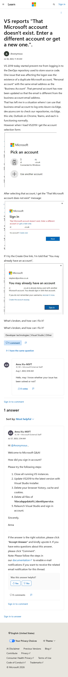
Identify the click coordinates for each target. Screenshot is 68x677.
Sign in (62, 4)
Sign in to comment (14, 401)
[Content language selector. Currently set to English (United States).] (21, 633)
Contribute (12, 653)
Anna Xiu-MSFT (24, 364)
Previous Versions (32, 648)
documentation (21, 560)
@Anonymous (19, 445)
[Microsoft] (34, 4)
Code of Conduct (15, 662)
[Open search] (54, 4)
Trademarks (36, 662)
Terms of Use (44, 657)
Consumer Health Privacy (19, 657)
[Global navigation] (3, 4)
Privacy (24, 653)
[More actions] (61, 12)
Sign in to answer (12, 616)
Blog (47, 648)
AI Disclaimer (13, 648)
